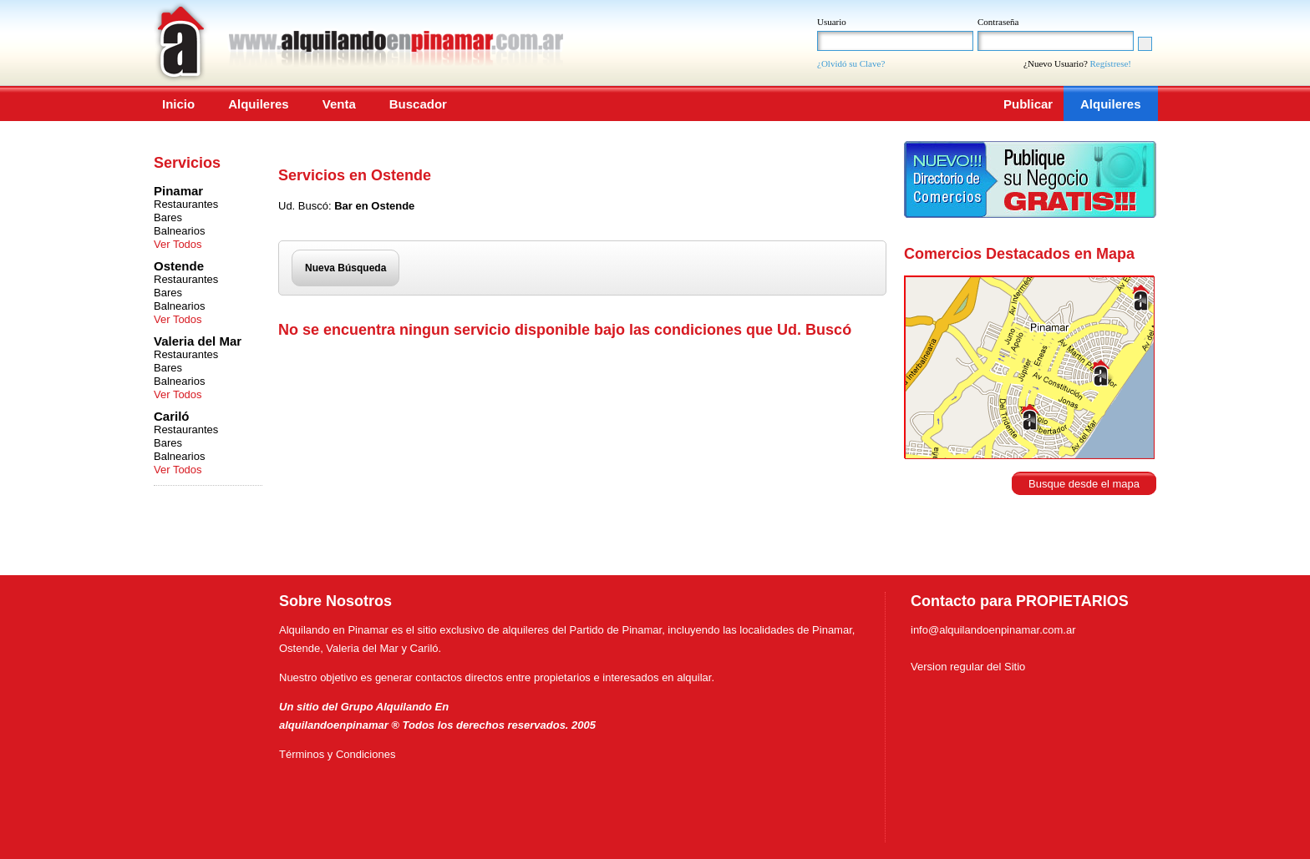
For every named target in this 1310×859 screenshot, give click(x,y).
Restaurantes (186, 204)
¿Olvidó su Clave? (851, 63)
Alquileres (258, 104)
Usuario (831, 22)
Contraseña (997, 22)
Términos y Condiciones (337, 754)
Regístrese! (1110, 63)
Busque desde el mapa (1084, 484)
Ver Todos (178, 244)
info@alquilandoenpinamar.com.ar (993, 630)
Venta (339, 104)
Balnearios (179, 231)
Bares (168, 217)
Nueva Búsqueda (345, 268)
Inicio (178, 104)
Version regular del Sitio (968, 666)
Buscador (418, 104)
